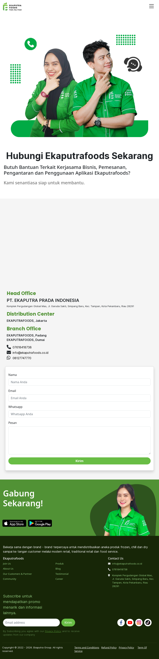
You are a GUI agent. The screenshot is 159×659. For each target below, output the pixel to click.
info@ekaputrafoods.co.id (31, 353)
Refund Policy (109, 647)
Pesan (12, 423)
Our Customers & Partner (17, 573)
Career (59, 579)
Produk (59, 563)
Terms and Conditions (86, 647)
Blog (58, 568)
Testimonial (61, 573)
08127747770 (22, 358)
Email (12, 391)
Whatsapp (15, 407)
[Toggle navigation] (151, 6)
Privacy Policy (53, 631)
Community (9, 579)
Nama (12, 375)
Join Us (7, 563)
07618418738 (22, 347)
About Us (8, 568)
